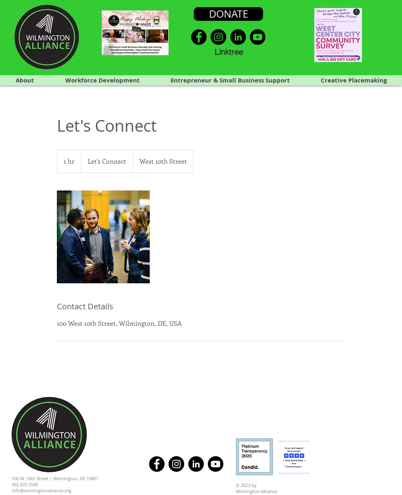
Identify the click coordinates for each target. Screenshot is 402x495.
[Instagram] (218, 37)
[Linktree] (229, 52)
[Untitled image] (103, 236)
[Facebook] (199, 37)
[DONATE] (228, 14)
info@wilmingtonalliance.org (41, 490)
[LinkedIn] (238, 37)
